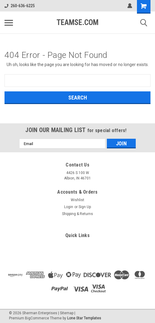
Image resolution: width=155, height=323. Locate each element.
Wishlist (77, 200)
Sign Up (85, 207)
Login (68, 207)
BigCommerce (37, 318)
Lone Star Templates (84, 318)
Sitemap (66, 313)
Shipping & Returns (77, 214)
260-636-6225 (20, 5)
